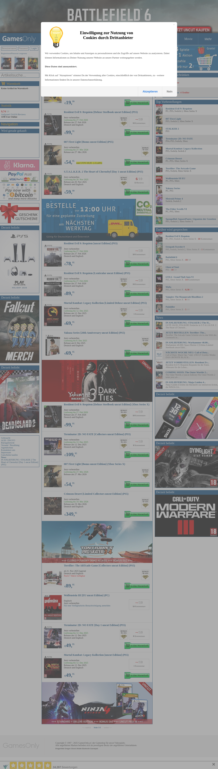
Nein (169, 91)
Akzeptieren (150, 91)
